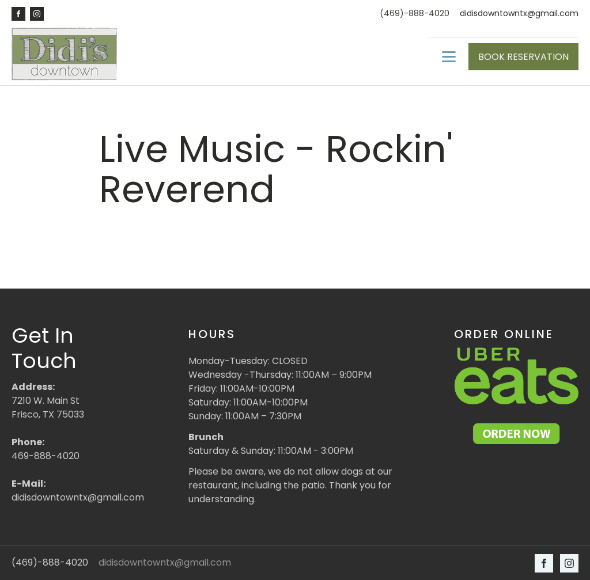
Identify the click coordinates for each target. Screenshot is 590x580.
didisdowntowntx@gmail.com (519, 13)
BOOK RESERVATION (523, 56)
